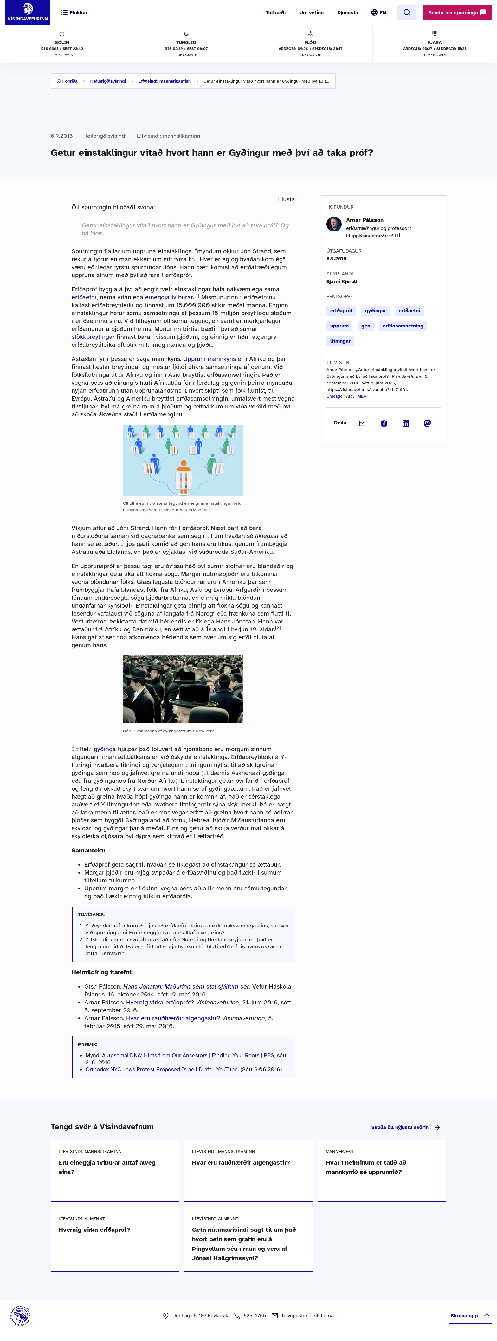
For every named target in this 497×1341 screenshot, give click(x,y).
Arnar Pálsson (365, 220)
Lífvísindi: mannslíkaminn (165, 81)
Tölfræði (276, 12)
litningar (340, 341)
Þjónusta (348, 12)
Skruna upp (471, 1315)
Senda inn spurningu (457, 12)
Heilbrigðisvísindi (108, 81)
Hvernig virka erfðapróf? (160, 1002)
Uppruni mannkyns (209, 359)
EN (383, 12)
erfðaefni (84, 297)
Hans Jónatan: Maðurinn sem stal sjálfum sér (186, 986)
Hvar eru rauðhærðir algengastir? (173, 1018)
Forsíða (70, 81)
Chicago (334, 396)
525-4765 (255, 1316)
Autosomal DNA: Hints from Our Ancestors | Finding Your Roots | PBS (188, 1055)
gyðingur (375, 310)
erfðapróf (341, 310)
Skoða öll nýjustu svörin (406, 1127)
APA (350, 396)
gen (365, 326)
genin (238, 383)
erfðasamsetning (403, 326)
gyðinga (105, 749)
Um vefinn (312, 12)
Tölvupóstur (308, 1316)
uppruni (339, 326)
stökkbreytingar (93, 337)
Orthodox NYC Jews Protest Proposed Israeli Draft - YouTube (162, 1069)
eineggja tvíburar (169, 297)
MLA (362, 396)
